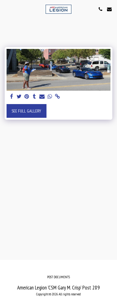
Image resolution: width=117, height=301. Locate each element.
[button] (7, 9)
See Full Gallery (26, 111)
